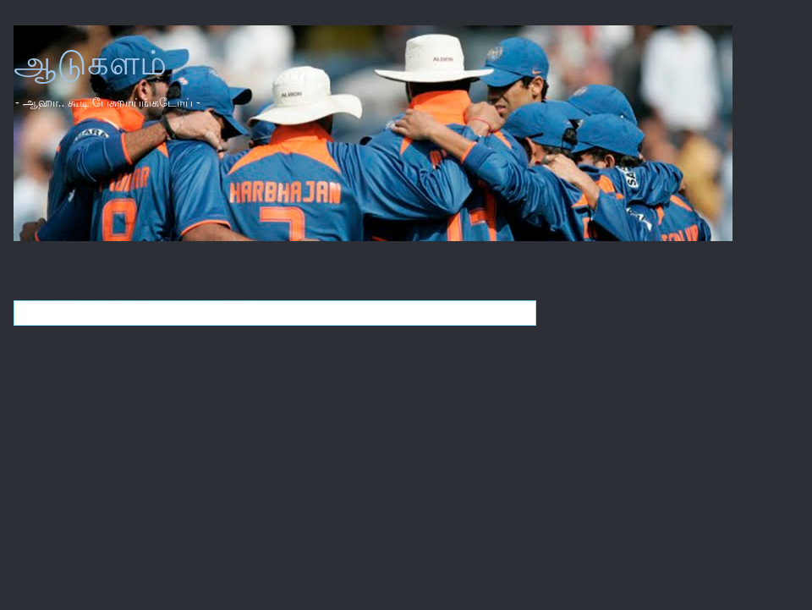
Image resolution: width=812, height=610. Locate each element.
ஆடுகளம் (90, 62)
